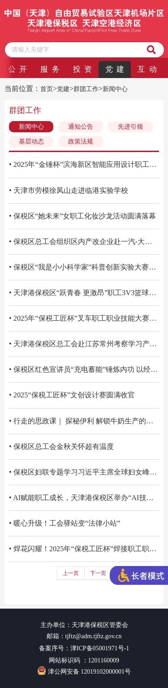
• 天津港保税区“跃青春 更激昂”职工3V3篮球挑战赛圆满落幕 (84, 292)
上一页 (71, 573)
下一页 (98, 573)
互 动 (147, 69)
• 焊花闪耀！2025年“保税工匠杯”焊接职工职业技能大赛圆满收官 (84, 548)
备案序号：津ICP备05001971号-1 (84, 648)
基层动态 (31, 141)
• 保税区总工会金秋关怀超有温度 (61, 446)
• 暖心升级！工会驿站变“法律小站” (64, 523)
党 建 (114, 69)
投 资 (82, 69)
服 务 (49, 69)
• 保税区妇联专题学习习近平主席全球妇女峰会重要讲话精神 (84, 472)
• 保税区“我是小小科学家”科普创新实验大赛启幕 (84, 267)
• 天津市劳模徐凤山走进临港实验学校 (68, 190)
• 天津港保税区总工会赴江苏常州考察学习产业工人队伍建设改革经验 (84, 344)
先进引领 (130, 126)
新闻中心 (115, 89)
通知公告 (80, 126)
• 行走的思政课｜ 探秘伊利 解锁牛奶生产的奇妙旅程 (84, 421)
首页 (46, 89)
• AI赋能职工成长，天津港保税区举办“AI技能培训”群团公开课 (84, 497)
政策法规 (80, 141)
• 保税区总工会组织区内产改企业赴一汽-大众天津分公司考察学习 (84, 241)
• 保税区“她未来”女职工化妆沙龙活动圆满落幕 (82, 216)
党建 (63, 89)
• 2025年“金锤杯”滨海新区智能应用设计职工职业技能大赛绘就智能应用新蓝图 (84, 164)
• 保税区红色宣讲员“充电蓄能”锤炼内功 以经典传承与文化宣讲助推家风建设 (84, 369)
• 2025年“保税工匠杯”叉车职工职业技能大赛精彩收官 (84, 318)
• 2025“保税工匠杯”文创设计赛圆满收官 (72, 395)
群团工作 (86, 89)
